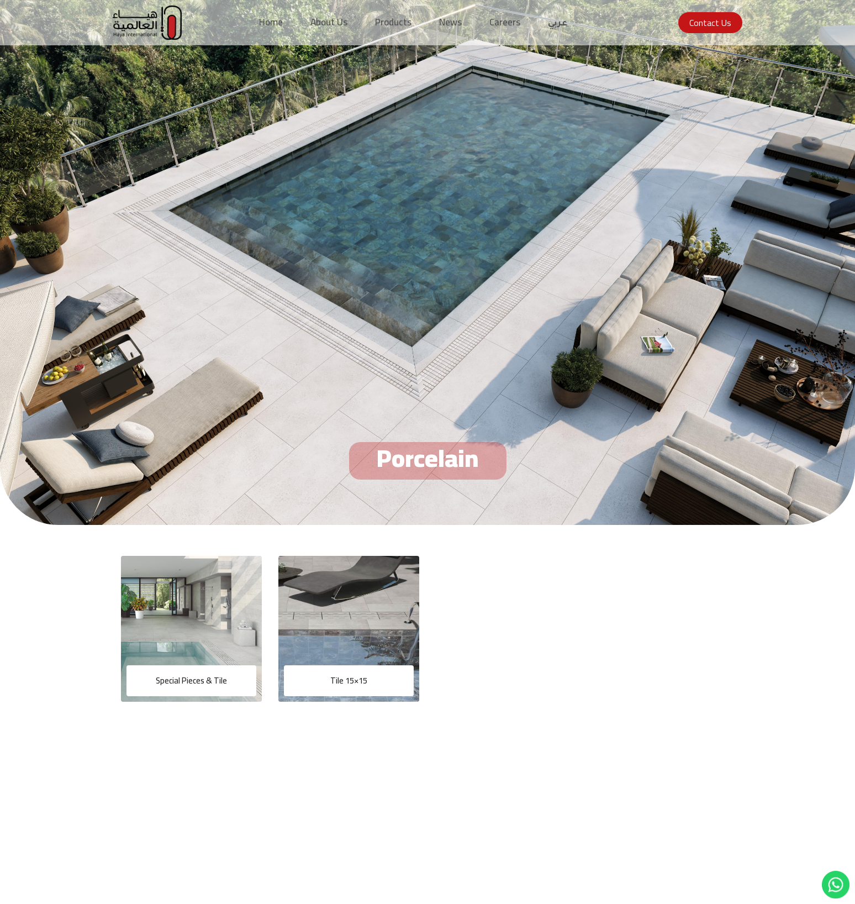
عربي (557, 24)
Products (393, 22)
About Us (328, 22)
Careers (504, 22)
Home (271, 22)
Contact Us (710, 22)
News (450, 22)
